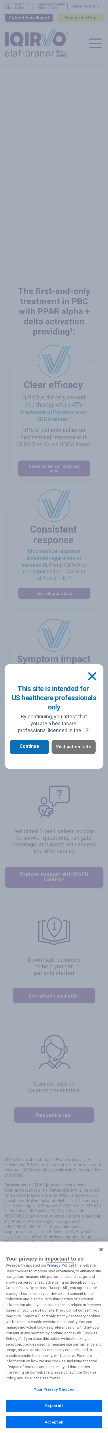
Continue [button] (29, 746)
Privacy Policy (59, 1269)
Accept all (54, 1426)
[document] (54, 716)
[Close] (92, 676)
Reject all (53, 1410)
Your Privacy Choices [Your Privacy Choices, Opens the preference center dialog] (54, 1393)
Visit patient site (73, 747)
